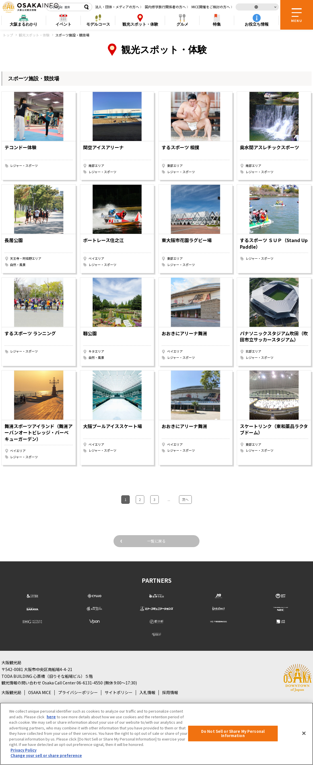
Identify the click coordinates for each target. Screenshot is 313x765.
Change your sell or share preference (46, 755)
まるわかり (24, 24)
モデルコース (98, 24)
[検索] (64, 7)
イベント (63, 24)
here (51, 716)
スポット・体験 (140, 24)
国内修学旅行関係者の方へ (165, 6)
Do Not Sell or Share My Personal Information (233, 734)
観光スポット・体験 (34, 34)
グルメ (182, 24)
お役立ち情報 (257, 24)
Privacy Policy (23, 750)
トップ (8, 34)
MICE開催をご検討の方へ (210, 6)
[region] (156, 734)
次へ (181, 498)
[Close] (304, 733)
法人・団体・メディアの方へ (117, 6)
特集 (217, 24)
